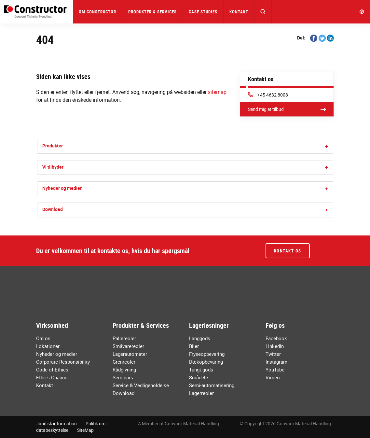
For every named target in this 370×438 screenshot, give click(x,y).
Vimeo (273, 377)
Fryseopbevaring (207, 354)
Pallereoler (124, 338)
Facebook (276, 338)
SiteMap (85, 430)
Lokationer (48, 346)
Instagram (276, 361)
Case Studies (203, 12)
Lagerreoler (201, 393)
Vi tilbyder (52, 167)
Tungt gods (201, 369)
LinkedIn (275, 346)
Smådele (198, 377)
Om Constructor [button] (97, 12)
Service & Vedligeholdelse (141, 385)
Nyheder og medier (62, 188)
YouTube (275, 369)
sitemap (217, 92)
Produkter (52, 146)
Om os (43, 338)
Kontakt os (287, 251)
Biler (194, 346)
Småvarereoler (128, 346)
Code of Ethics (52, 369)
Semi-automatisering (211, 385)
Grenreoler (124, 361)
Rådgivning (124, 369)
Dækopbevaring (206, 361)
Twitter (273, 354)
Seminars (123, 377)
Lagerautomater (130, 354)
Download (52, 209)
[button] (263, 11)
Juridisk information (56, 423)
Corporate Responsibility (63, 361)
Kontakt (238, 12)
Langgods (199, 338)
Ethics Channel (52, 377)
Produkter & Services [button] (152, 12)
